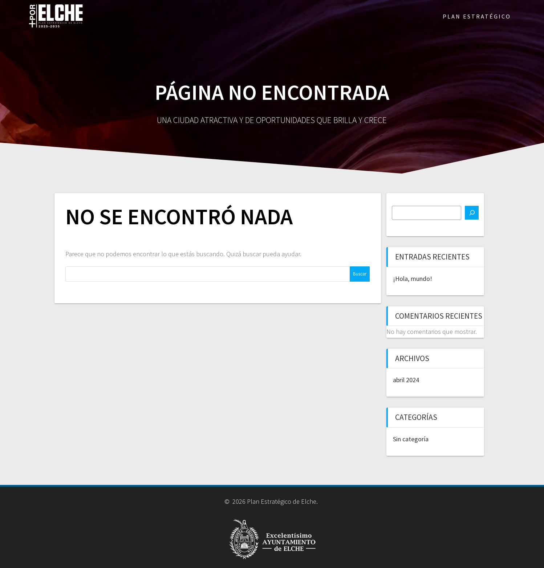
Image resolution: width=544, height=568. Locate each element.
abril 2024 (406, 380)
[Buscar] (472, 213)
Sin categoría (411, 439)
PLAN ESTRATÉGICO (477, 16)
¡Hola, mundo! (412, 278)
